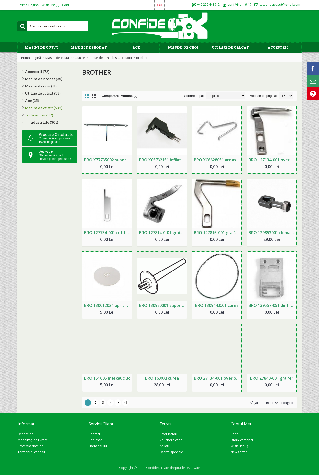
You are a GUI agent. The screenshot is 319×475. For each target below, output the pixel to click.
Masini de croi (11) (41, 86)
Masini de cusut (57, 57)
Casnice (79, 57)
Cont (234, 434)
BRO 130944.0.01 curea (217, 305)
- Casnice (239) (39, 115)
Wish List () (239, 446)
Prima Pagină (31, 57)
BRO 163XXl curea (162, 378)
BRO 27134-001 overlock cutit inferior (217, 378)
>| (125, 402)
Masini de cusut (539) (43, 108)
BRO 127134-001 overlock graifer (272, 160)
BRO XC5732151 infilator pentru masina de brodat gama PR (163, 160)
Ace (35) (32, 101)
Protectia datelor (30, 446)
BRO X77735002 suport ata (108, 160)
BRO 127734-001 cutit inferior (108, 232)
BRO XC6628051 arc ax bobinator (217, 160)
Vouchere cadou (172, 440)
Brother (142, 57)
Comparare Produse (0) (120, 96)
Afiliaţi (164, 446)
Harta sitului (98, 446)
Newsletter (239, 452)
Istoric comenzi (242, 440)
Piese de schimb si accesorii (111, 57)
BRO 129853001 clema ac (272, 232)
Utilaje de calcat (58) (43, 93)
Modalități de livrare (33, 440)
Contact (94, 434)
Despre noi (26, 434)
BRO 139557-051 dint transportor (272, 305)
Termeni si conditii (31, 452)
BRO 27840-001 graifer (271, 378)
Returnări (96, 440)
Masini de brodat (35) (43, 79)
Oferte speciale (171, 452)
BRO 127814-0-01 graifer (162, 232)
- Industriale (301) (41, 122)
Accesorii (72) (37, 72)
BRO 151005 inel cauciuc (107, 378)
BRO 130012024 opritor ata (108, 305)
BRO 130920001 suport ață (163, 305)
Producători (168, 434)
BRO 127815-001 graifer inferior (217, 232)
